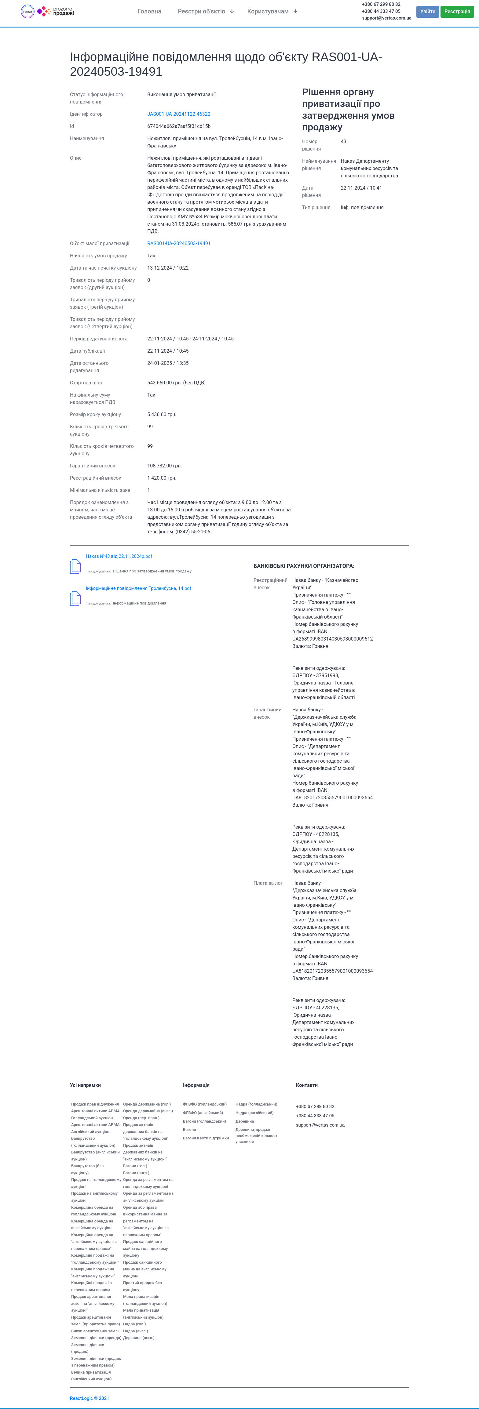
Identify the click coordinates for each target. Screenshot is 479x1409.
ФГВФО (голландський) (205, 1104)
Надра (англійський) (255, 1112)
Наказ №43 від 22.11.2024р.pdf (119, 556)
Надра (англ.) (135, 1331)
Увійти (427, 11)
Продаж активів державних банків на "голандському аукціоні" (145, 1131)
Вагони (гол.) (135, 1166)
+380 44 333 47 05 (381, 11)
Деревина (245, 1121)
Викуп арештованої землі (95, 1331)
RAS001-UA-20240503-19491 (179, 243)
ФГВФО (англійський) (203, 1112)
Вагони (189, 1129)
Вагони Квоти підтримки (206, 1138)
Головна (149, 11)
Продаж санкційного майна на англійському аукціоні (144, 1269)
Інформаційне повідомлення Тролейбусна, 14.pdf (138, 588)
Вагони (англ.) (136, 1173)
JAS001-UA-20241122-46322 (178, 114)
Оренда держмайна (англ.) (148, 1111)
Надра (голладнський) (256, 1104)
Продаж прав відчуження (95, 1104)
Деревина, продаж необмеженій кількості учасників (257, 1135)
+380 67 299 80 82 (381, 4)
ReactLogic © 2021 (89, 1398)
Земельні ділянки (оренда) (96, 1337)
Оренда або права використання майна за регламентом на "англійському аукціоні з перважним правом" (146, 1221)
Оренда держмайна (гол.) (147, 1104)
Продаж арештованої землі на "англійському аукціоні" (92, 1303)
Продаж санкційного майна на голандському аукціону (145, 1248)
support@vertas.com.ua (387, 18)
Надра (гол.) (134, 1324)
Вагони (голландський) (204, 1121)
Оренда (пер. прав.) (141, 1118)
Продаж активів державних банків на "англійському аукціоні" (145, 1152)
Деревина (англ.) (139, 1337)
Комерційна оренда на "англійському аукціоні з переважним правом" (94, 1242)
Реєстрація (457, 11)
